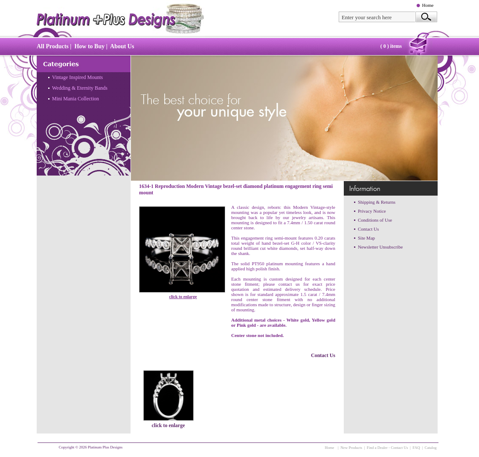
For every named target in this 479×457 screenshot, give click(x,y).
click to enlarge (183, 296)
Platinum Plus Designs (105, 447)
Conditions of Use (375, 220)
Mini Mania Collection (75, 99)
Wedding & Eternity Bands (79, 88)
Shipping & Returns (376, 202)
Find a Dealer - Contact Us (387, 447)
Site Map (366, 237)
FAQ (416, 447)
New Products (351, 447)
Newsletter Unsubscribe (380, 246)
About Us (122, 46)
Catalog (431, 447)
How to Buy (89, 46)
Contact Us (323, 355)
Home (428, 5)
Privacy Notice (372, 211)
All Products (53, 46)
